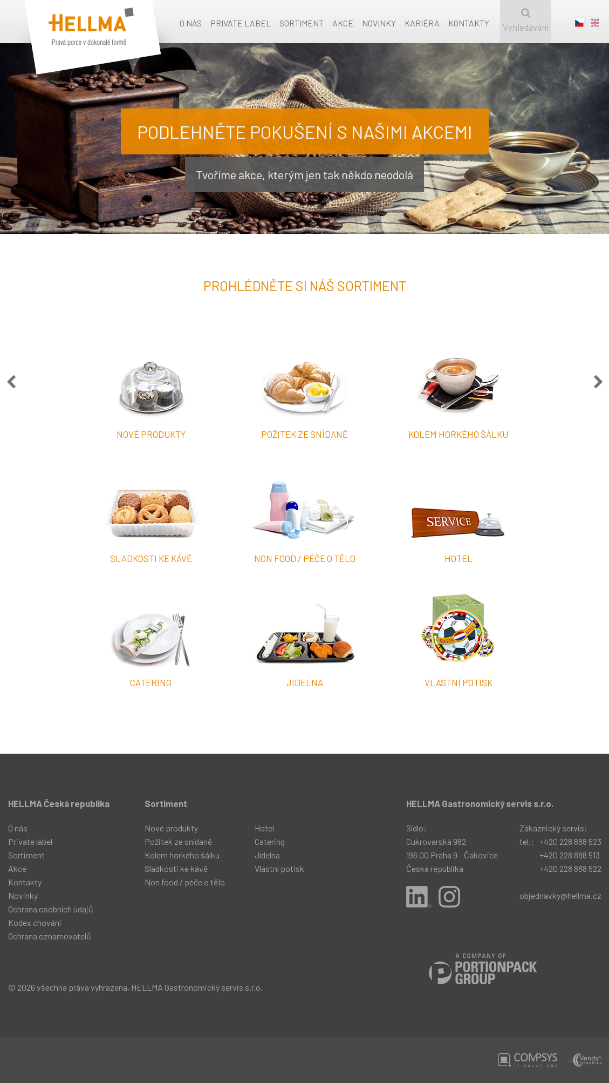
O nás (191, 23)
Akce (342, 23)
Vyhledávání (525, 20)
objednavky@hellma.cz (560, 895)
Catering (270, 841)
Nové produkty (171, 828)
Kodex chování (34, 922)
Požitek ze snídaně (179, 841)
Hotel (264, 828)
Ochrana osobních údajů (50, 909)
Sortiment (301, 23)
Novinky (379, 23)
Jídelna (267, 855)
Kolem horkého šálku (182, 855)
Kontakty (468, 23)
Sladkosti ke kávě (176, 868)
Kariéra (422, 23)
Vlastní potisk (279, 868)
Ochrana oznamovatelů (49, 936)
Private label (240, 23)
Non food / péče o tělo (185, 882)
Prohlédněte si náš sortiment (304, 285)
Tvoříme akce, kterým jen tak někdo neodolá (304, 174)
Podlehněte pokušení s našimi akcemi (305, 131)
